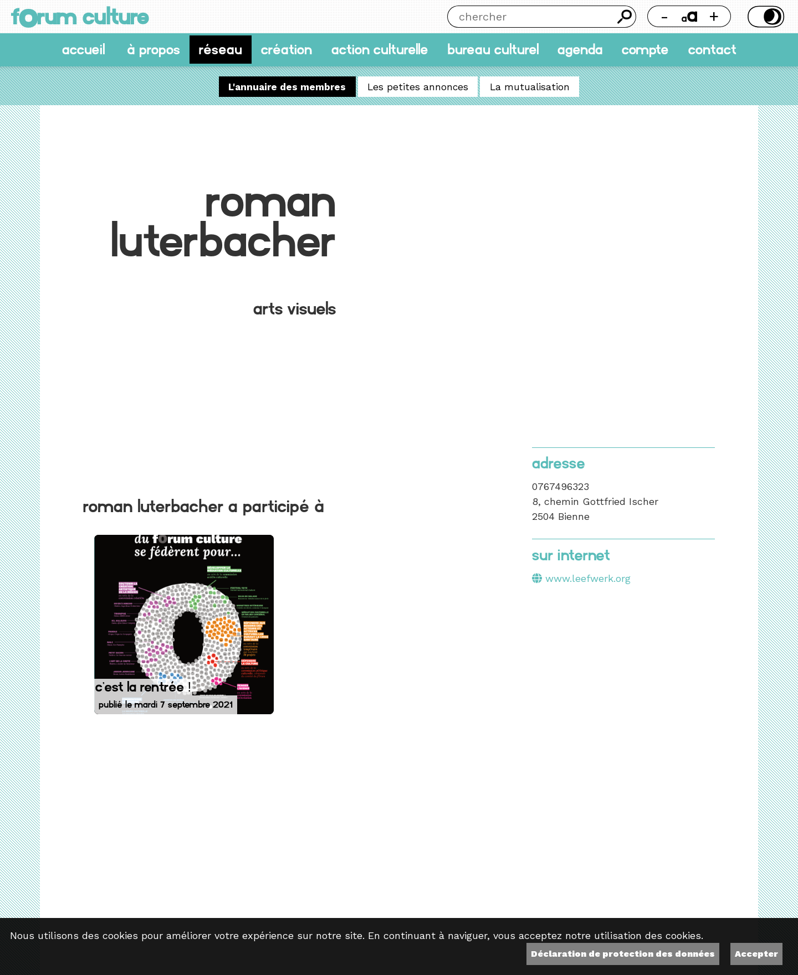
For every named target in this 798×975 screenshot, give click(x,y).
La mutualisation (530, 86)
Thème (764, 17)
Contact (712, 49)
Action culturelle (379, 49)
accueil (83, 49)
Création (286, 49)
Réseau (220, 49)
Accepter (756, 953)
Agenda (580, 49)
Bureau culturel (493, 49)
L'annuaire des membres (287, 86)
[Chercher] (530, 17)
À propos (153, 49)
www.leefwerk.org (588, 578)
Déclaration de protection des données (623, 953)
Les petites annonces (417, 86)
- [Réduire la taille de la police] (664, 16)
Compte (645, 49)
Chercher (625, 17)
